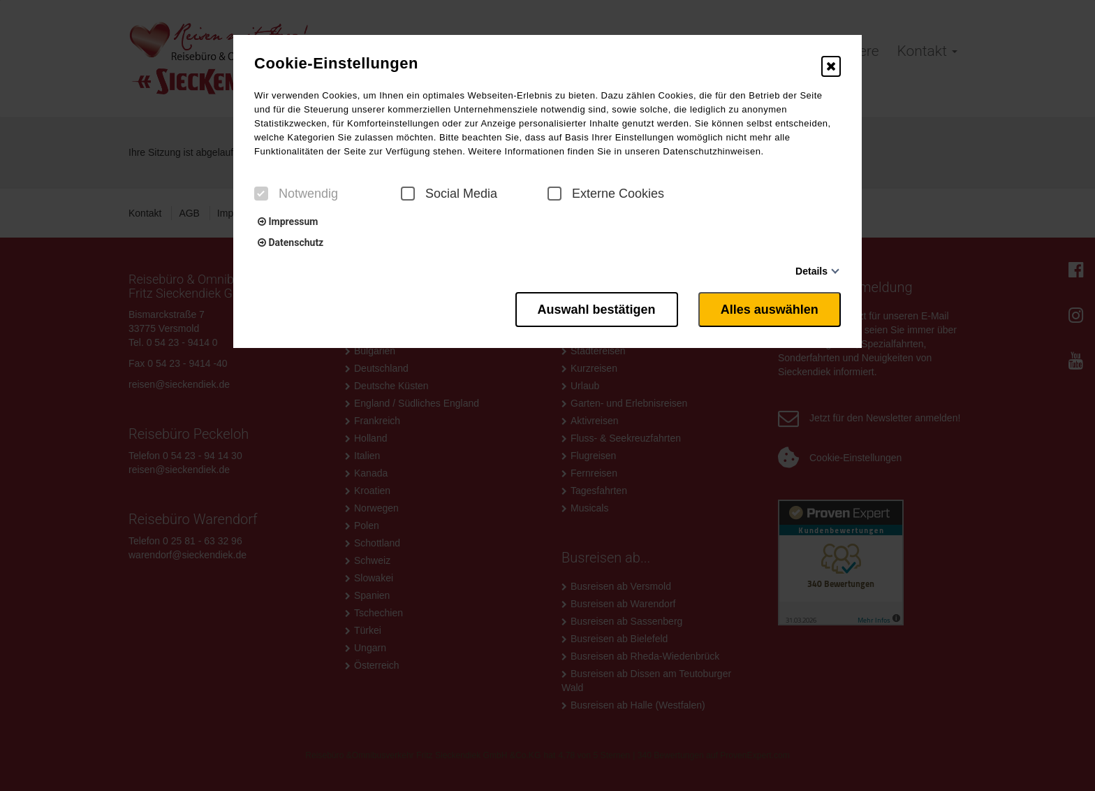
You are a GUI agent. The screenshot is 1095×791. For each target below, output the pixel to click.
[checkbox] (261, 194)
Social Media (449, 194)
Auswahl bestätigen (596, 310)
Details (811, 271)
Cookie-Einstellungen (336, 63)
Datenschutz (290, 242)
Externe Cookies (606, 194)
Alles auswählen (769, 310)
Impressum (288, 221)
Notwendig (296, 194)
